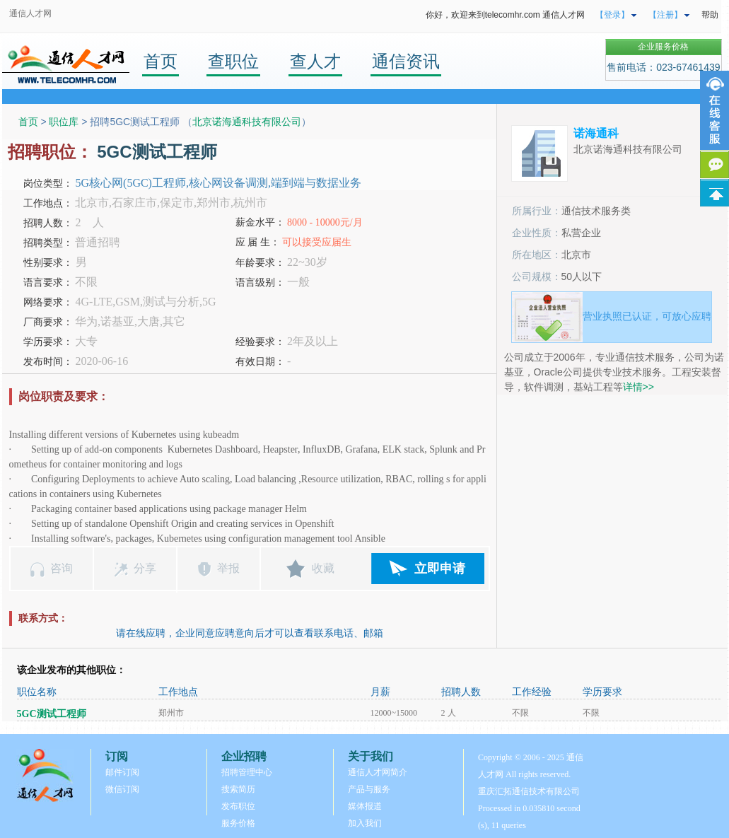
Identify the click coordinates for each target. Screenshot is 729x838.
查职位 (233, 61)
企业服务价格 (663, 47)
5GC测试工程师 (51, 714)
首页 (160, 61)
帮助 (709, 15)
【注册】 (665, 15)
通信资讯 (406, 61)
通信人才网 (30, 13)
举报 (228, 568)
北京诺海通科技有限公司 (246, 121)
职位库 (63, 121)
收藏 (323, 568)
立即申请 (439, 568)
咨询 (61, 568)
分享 (145, 568)
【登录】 (612, 15)
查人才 (315, 61)
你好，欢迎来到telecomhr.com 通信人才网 (505, 15)
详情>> (638, 386)
